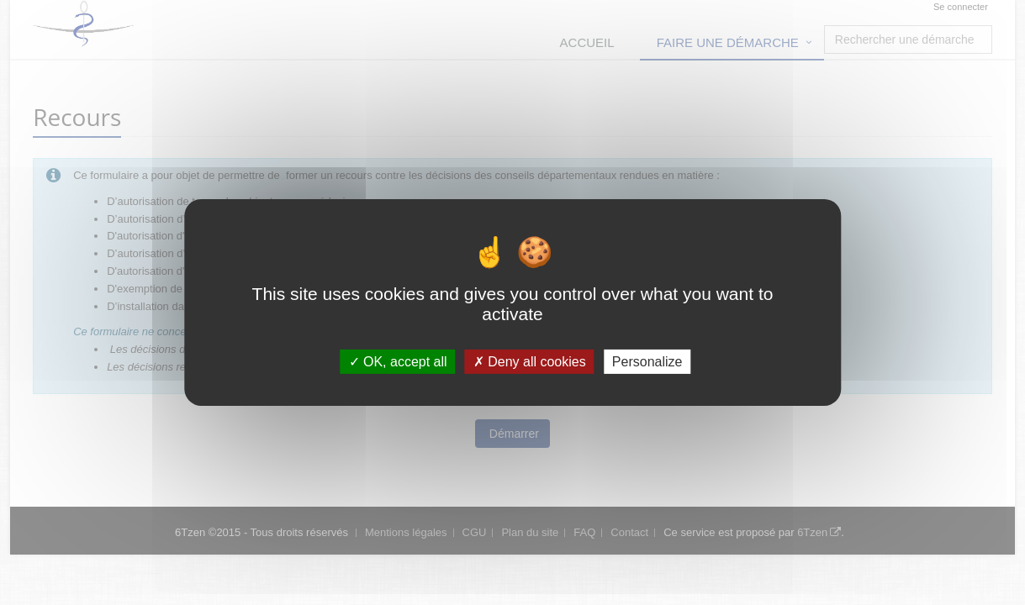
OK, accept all (398, 362)
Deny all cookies (529, 362)
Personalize (647, 362)
